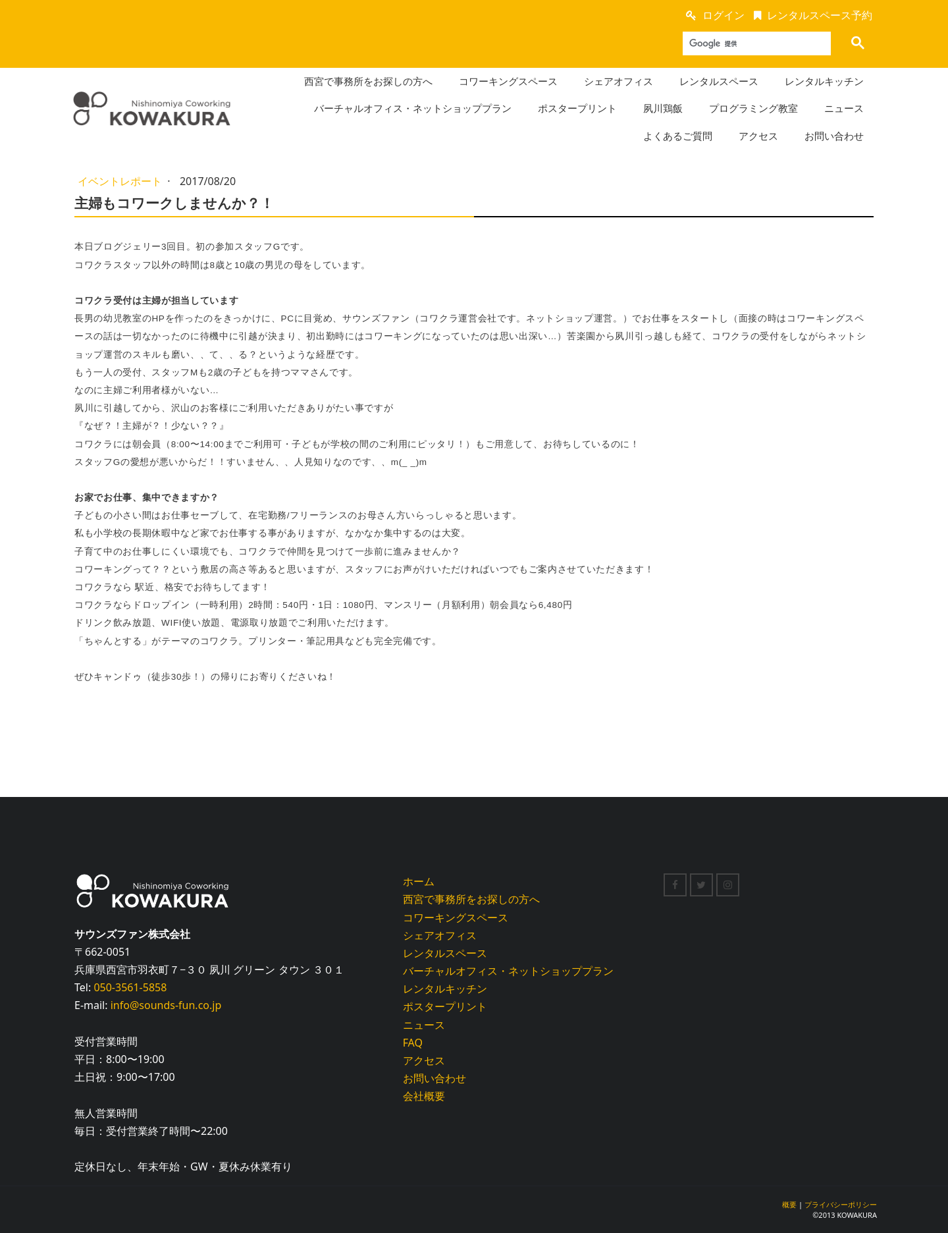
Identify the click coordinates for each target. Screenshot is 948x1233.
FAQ (413, 1042)
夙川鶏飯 (663, 108)
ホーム (418, 881)
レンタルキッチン (824, 81)
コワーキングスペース (508, 81)
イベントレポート (121, 181)
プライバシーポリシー (840, 1204)
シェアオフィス (618, 81)
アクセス (758, 135)
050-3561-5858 (130, 987)
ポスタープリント (577, 108)
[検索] (752, 44)
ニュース (844, 108)
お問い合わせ (834, 135)
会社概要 (424, 1096)
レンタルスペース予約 (819, 15)
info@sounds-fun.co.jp (166, 1005)
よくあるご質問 (677, 135)
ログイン (723, 15)
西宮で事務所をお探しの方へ (368, 81)
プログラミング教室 (753, 108)
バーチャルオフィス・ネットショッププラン (413, 108)
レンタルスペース (718, 81)
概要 (789, 1204)
